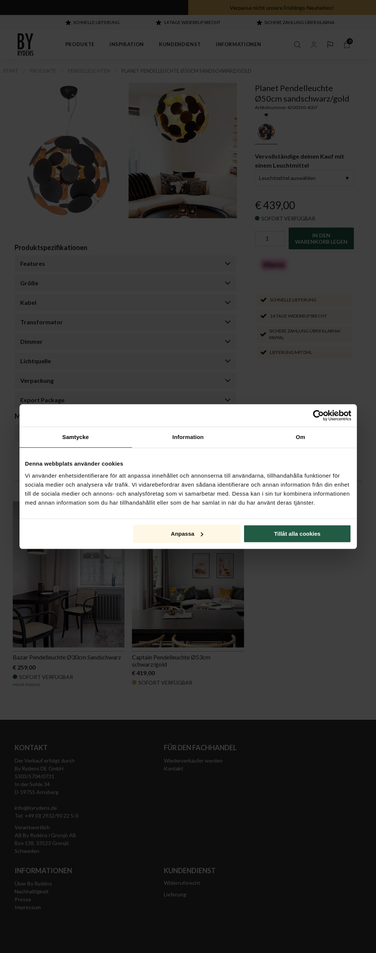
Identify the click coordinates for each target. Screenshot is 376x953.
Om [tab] (300, 437)
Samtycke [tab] (75, 437)
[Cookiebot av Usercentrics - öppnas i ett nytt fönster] (318, 415)
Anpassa (187, 533)
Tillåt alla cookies (297, 533)
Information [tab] (188, 437)
